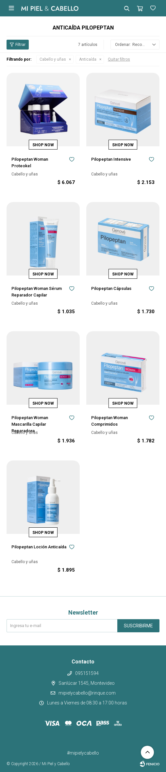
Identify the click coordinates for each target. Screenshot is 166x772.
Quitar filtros (119, 59)
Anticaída (87, 59)
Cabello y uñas (53, 59)
